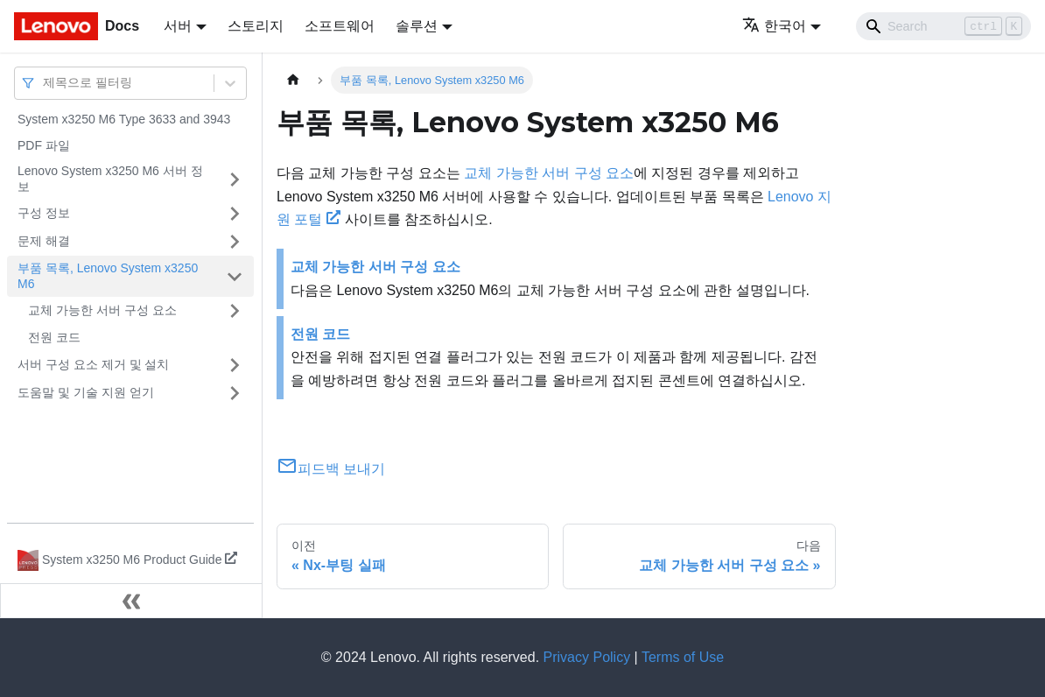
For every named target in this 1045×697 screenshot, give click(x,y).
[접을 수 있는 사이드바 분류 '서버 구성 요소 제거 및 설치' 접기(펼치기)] (234, 365)
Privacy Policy (587, 657)
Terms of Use (683, 657)
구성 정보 (44, 213)
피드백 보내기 (331, 468)
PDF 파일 (44, 145)
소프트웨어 (340, 25)
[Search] (943, 26)
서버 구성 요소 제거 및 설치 (93, 364)
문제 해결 (44, 241)
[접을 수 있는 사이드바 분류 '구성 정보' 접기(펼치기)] (234, 214)
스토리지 (256, 25)
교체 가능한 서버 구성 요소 (102, 310)
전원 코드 (54, 337)
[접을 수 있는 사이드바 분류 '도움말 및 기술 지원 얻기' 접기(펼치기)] (234, 393)
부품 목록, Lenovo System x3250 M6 (108, 276)
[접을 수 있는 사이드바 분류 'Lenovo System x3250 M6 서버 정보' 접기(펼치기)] (234, 179)
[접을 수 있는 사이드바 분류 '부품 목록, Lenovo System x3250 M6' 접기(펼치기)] (234, 276)
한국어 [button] (774, 25)
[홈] (293, 80)
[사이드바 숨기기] (131, 600)
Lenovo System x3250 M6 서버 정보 (110, 179)
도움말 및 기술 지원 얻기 (86, 392)
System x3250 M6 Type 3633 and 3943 (124, 119)
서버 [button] (178, 25)
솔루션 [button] (417, 25)
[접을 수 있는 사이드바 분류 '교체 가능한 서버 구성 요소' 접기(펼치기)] (234, 311)
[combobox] (44, 83)
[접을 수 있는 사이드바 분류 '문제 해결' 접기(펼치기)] (234, 242)
